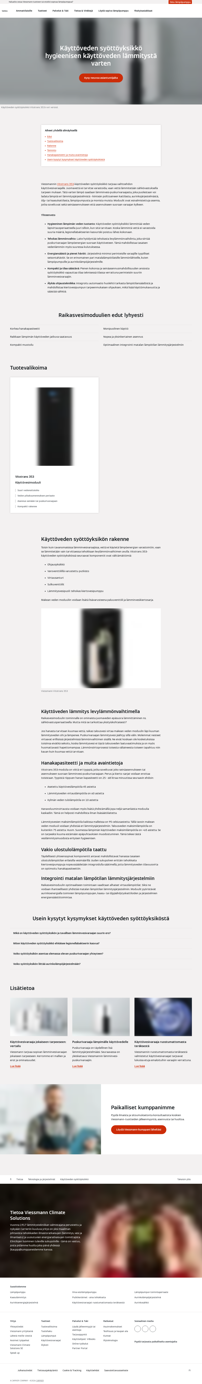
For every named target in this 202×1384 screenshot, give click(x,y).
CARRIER (40, 1380)
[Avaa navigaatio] (4, 11)
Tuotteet (42, 10)
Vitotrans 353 (65, 184)
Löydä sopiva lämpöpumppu (113, 10)
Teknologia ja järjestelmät (41, 1179)
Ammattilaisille (24, 10)
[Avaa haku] (190, 11)
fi (10, 1179)
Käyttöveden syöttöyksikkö (74, 1179)
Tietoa (19, 1179)
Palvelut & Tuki (60, 10)
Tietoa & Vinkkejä (83, 10)
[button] (184, 1179)
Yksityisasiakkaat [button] (143, 10)
